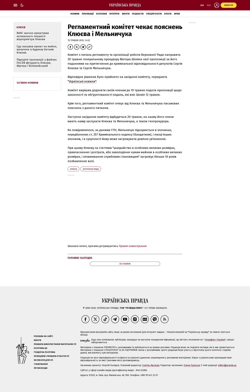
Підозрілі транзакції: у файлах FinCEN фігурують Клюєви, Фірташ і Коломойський (37, 63)
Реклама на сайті (43, 336)
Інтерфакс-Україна (215, 339)
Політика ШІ (40, 348)
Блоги (167, 13)
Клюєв (73, 169)
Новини (74, 13)
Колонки (101, 13)
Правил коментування (133, 246)
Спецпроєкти (154, 13)
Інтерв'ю (114, 13)
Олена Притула (192, 365)
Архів (177, 13)
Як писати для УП (43, 360)
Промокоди (40, 368)
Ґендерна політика (44, 352)
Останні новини (27, 82)
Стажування (41, 364)
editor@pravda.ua (227, 365)
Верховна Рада (91, 169)
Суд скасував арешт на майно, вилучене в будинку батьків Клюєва (37, 49)
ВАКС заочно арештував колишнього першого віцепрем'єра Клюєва (33, 36)
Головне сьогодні (80, 257)
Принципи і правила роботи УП (51, 356)
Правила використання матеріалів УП (55, 344)
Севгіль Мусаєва (150, 365)
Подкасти (137, 13)
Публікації (88, 13)
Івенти (125, 13)
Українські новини (82, 81)
